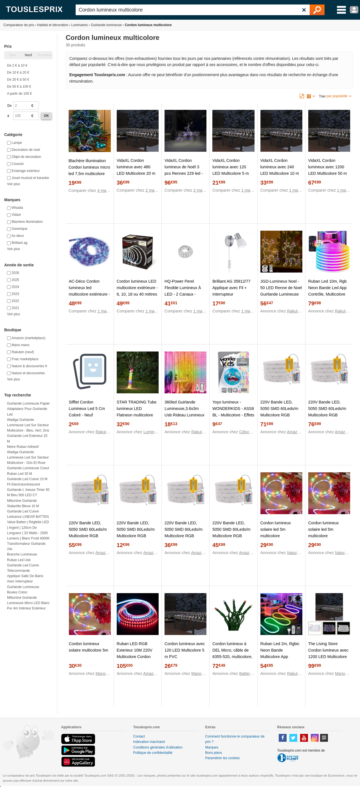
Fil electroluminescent (23, 484)
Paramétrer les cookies (222, 758)
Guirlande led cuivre (23, 511)
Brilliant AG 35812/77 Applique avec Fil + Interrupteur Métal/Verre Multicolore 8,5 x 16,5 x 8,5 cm (233, 294)
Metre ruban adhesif (23, 447)
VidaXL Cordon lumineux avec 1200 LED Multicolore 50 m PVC (327, 170)
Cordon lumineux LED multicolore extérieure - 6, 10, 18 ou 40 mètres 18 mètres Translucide (137, 291)
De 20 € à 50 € (18, 79)
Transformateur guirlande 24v (26, 546)
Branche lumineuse (22, 554)
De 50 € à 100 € (19, 87)
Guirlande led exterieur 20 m (27, 438)
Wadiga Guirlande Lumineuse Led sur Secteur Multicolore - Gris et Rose (28, 457)
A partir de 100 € (19, 94)
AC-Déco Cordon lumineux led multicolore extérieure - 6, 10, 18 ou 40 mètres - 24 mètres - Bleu (89, 294)
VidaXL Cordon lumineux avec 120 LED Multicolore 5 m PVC (230, 170)
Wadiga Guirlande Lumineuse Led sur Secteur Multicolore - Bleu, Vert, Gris (28, 425)
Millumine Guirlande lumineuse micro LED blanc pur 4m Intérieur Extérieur (28, 603)
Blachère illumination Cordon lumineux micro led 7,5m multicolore (89, 167)
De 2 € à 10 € (17, 65)
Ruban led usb (18, 560)
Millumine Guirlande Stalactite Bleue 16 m (23, 503)
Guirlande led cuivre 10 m (27, 479)
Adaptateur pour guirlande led (27, 411)
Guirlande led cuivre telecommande (23, 568)
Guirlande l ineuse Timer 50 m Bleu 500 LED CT (28, 492)
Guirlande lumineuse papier (28, 403)
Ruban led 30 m (19, 474)
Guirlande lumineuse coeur (28, 468)
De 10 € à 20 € (18, 72)
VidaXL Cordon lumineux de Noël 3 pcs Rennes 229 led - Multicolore (184, 170)
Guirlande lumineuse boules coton (23, 589)
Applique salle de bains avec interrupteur (25, 578)
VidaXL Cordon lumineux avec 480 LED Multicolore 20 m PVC (136, 170)
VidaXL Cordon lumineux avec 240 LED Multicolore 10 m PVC (279, 170)
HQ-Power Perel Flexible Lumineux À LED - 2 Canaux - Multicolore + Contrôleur (183, 294)
